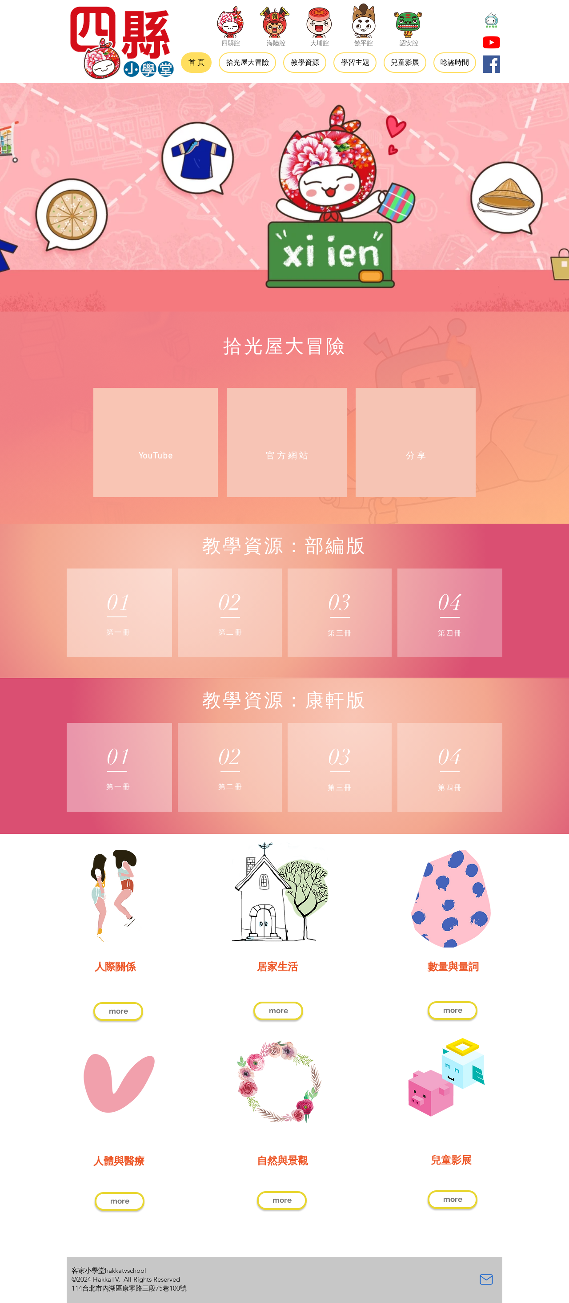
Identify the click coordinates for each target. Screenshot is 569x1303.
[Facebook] (491, 64)
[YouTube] (491, 42)
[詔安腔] (408, 20)
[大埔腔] (319, 20)
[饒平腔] (363, 20)
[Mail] (486, 1279)
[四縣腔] (230, 20)
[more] (118, 1011)
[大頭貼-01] (491, 20)
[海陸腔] (275, 20)
